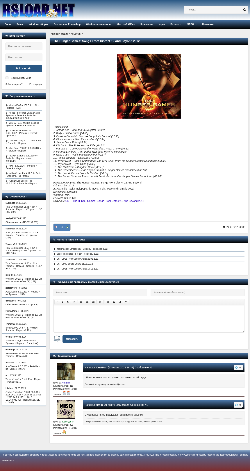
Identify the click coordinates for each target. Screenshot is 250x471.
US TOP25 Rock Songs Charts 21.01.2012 (78, 259)
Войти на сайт (24, 68)
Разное (174, 24)
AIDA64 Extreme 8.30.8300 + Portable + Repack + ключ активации (22, 158)
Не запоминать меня (20, 78)
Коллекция (146, 24)
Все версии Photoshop (67, 24)
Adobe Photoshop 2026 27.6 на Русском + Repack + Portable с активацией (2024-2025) (23, 115)
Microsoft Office (126, 24)
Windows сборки (38, 24)
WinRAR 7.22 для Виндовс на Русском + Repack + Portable (22, 124)
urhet (99, 404)
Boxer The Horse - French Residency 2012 (78, 254)
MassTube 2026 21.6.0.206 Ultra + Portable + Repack (23, 149)
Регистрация (35, 84)
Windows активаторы (98, 24)
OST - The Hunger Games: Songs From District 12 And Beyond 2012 (104, 200)
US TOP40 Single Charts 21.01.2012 (75, 264)
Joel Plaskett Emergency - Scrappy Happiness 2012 (82, 249)
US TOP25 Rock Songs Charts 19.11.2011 (78, 268)
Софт (8, 24)
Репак (20, 24)
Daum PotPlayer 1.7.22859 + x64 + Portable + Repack (23, 141)
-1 (62, 227)
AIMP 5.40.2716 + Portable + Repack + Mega (21, 167)
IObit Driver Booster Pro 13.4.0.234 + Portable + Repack (21, 182)
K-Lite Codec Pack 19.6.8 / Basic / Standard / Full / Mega (23, 174)
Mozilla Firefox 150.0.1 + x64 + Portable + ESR (22, 106)
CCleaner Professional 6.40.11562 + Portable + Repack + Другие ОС (22, 133)
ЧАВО (190, 24)
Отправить (72, 339)
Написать (207, 24)
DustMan (101, 367)
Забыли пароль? (14, 84)
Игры (162, 24)
